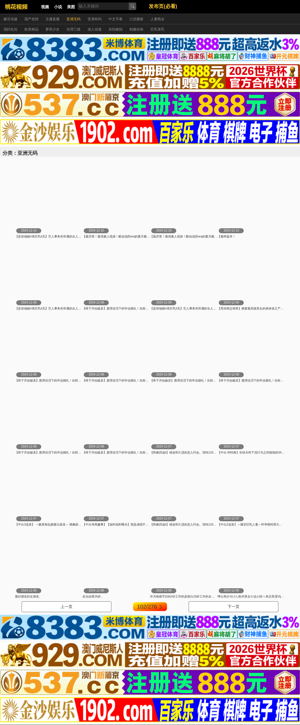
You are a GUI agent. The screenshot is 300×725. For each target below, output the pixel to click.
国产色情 (31, 19)
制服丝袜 (137, 29)
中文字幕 (115, 19)
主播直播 (53, 19)
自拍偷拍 (115, 29)
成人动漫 (95, 29)
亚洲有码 (95, 19)
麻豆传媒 (11, 19)
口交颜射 (137, 19)
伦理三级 (73, 29)
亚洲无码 (73, 19)
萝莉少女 (53, 29)
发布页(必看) (163, 6)
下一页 (234, 606)
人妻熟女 (157, 19)
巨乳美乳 (157, 29)
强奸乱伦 (11, 29)
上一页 (66, 606)
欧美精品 (31, 29)
